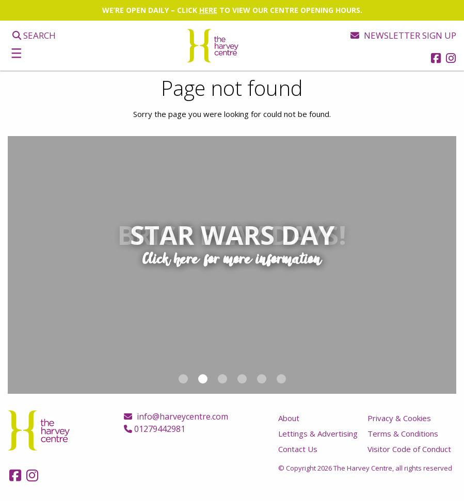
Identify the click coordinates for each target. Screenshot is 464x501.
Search (34, 35)
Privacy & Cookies (399, 418)
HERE (208, 10)
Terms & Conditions (402, 433)
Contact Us (297, 449)
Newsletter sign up (403, 35)
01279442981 (154, 429)
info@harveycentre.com (176, 416)
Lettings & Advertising (318, 433)
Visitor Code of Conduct (409, 449)
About (288, 418)
